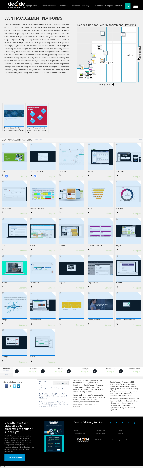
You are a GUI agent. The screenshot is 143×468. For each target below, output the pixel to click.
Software (62, 6)
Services (74, 6)
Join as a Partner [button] (15, 458)
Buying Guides (31, 6)
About (76, 430)
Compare (109, 6)
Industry (85, 6)
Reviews (119, 6)
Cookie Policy (100, 433)
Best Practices (48, 6)
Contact (120, 430)
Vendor (120, 433)
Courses (97, 6)
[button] (7, 386)
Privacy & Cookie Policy (50, 406)
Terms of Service (79, 433)
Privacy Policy (100, 430)
